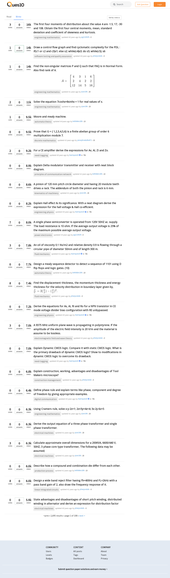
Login (159, 4)
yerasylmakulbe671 (84, 140)
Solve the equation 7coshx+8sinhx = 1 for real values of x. (68, 101)
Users (48, 551)
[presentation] (78, 81)
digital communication (46, 399)
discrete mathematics (45, 140)
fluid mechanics (42, 254)
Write (18, 16)
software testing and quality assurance (53, 56)
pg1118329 (85, 37)
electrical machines (44, 432)
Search (118, 4)
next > (82, 515)
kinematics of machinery (46, 193)
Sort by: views (114, 17)
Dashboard (78, 558)
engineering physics (44, 212)
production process (44, 470)
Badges (49, 558)
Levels (49, 554)
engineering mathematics (47, 37)
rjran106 (84, 91)
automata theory (43, 121)
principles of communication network (53, 174)
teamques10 (73, 155)
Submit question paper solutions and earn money (82, 569)
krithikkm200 (77, 121)
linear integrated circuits (47, 489)
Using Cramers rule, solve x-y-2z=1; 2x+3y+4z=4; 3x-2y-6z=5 (69, 409)
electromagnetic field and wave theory (53, 338)
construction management (48, 380)
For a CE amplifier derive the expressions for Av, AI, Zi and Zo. (71, 150)
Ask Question (142, 4)
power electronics (43, 235)
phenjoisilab (97, 56)
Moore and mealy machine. (50, 116)
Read (9, 16)
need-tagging (41, 155)
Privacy (104, 558)
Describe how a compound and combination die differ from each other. (77, 465)
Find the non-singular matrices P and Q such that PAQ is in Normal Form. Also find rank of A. (78, 75)
